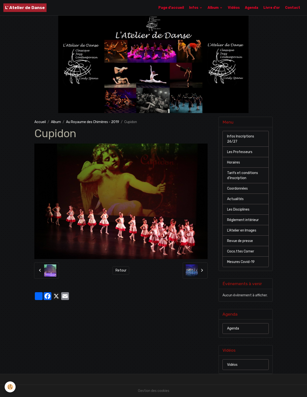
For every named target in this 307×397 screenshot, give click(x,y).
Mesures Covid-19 (241, 262)
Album (213, 8)
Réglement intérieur (243, 220)
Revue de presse (240, 241)
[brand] (25, 7)
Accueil (40, 122)
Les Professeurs (239, 152)
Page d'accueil (171, 8)
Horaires (233, 162)
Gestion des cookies (153, 391)
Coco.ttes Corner (240, 251)
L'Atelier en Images (241, 230)
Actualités (235, 199)
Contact (292, 8)
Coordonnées (237, 188)
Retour (120, 270)
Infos (194, 8)
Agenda (251, 8)
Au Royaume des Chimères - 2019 (92, 122)
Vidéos (234, 8)
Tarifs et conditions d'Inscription (242, 175)
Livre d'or (271, 8)
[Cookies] (10, 386)
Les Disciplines (238, 209)
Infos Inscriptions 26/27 (240, 139)
